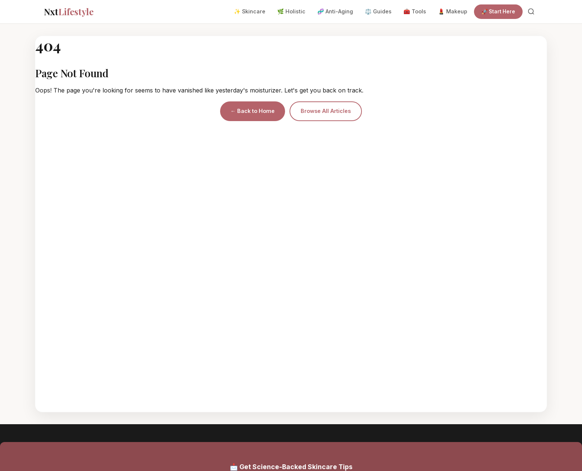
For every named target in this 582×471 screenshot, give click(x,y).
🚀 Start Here (498, 11)
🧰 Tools (414, 11)
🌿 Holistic (291, 11)
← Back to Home (252, 111)
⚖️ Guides (378, 11)
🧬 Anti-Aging (335, 11)
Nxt (69, 11)
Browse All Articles (326, 111)
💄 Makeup (452, 11)
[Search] (531, 11)
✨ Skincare (249, 11)
